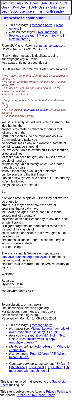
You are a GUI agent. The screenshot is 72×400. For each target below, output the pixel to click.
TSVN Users (37, 7)
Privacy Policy (55, 391)
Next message (48, 32)
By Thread (18, 367)
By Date (61, 363)
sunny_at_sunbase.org (49, 45)
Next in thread (18, 39)
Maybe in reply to (50, 35)
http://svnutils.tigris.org (36, 109)
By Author (54, 367)
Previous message (22, 35)
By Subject (36, 367)
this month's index (50, 11)
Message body (42, 25)
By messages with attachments (39, 369)
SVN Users (49, 3)
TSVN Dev (18, 7)
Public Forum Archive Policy (36, 395)
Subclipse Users (22, 11)
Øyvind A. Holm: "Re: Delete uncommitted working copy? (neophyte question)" (37, 339)
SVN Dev (31, 3)
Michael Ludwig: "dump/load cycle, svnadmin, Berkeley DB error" (39, 330)
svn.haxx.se (11, 3)
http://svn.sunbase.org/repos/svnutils (26, 257)
